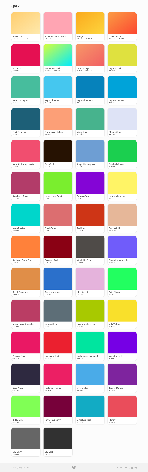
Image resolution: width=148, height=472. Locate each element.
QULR (15, 6)
